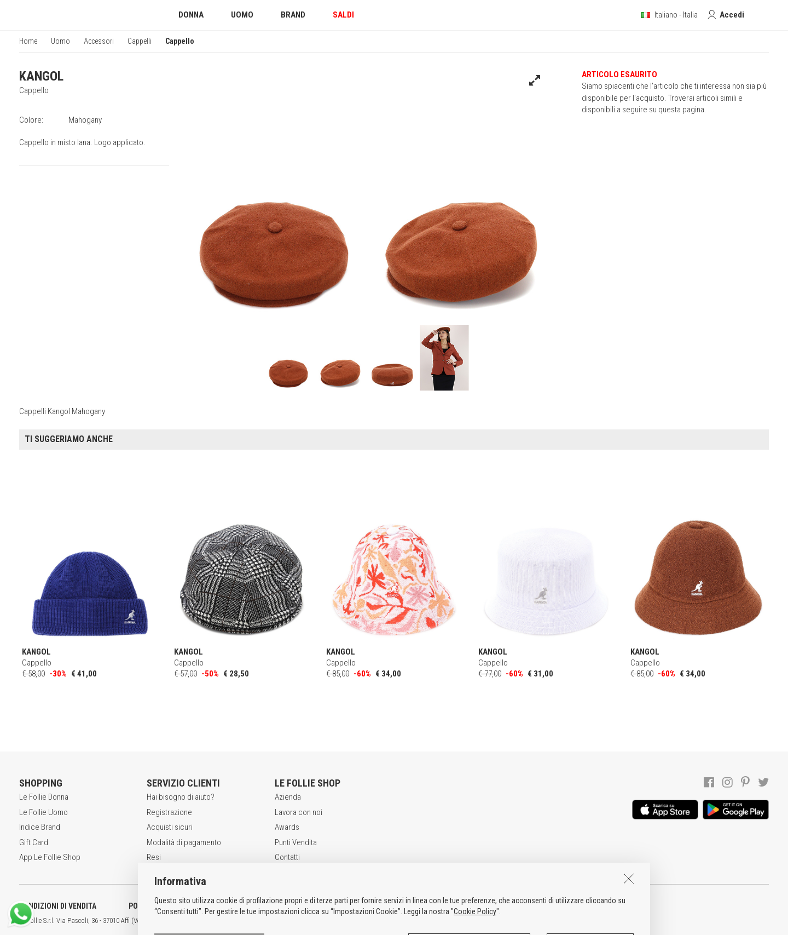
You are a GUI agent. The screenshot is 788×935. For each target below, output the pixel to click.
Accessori (99, 41)
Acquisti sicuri (170, 827)
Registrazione (169, 812)
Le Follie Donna (43, 797)
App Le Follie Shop (49, 857)
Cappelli (140, 41)
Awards (287, 827)
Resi (154, 857)
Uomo (60, 41)
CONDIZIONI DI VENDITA (57, 906)
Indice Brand (39, 827)
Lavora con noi (298, 812)
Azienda (288, 797)
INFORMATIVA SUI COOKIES (287, 906)
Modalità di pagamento (184, 842)
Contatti (287, 857)
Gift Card (33, 842)
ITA (375, 921)
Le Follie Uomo (43, 812)
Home (28, 41)
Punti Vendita (296, 842)
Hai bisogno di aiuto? (181, 797)
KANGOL (41, 76)
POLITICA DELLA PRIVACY (170, 906)
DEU (402, 921)
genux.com (351, 921)
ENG (389, 921)
